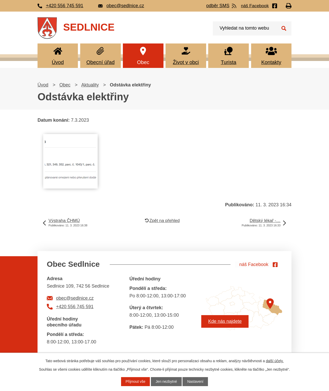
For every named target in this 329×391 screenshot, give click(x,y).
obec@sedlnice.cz (75, 298)
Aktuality (90, 84)
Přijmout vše (135, 381)
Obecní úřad (100, 62)
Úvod (58, 62)
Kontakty (271, 62)
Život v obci (186, 62)
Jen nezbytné (166, 381)
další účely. (275, 361)
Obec (143, 62)
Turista (228, 62)
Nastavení (195, 381)
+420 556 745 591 (75, 306)
